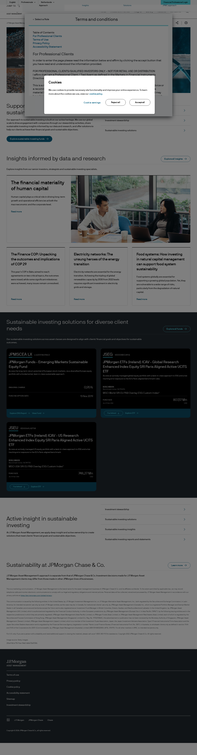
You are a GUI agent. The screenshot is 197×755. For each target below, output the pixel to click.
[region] (99, 95)
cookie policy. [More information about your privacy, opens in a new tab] (96, 94)
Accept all (140, 102)
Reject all (115, 102)
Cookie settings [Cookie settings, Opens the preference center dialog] (92, 103)
